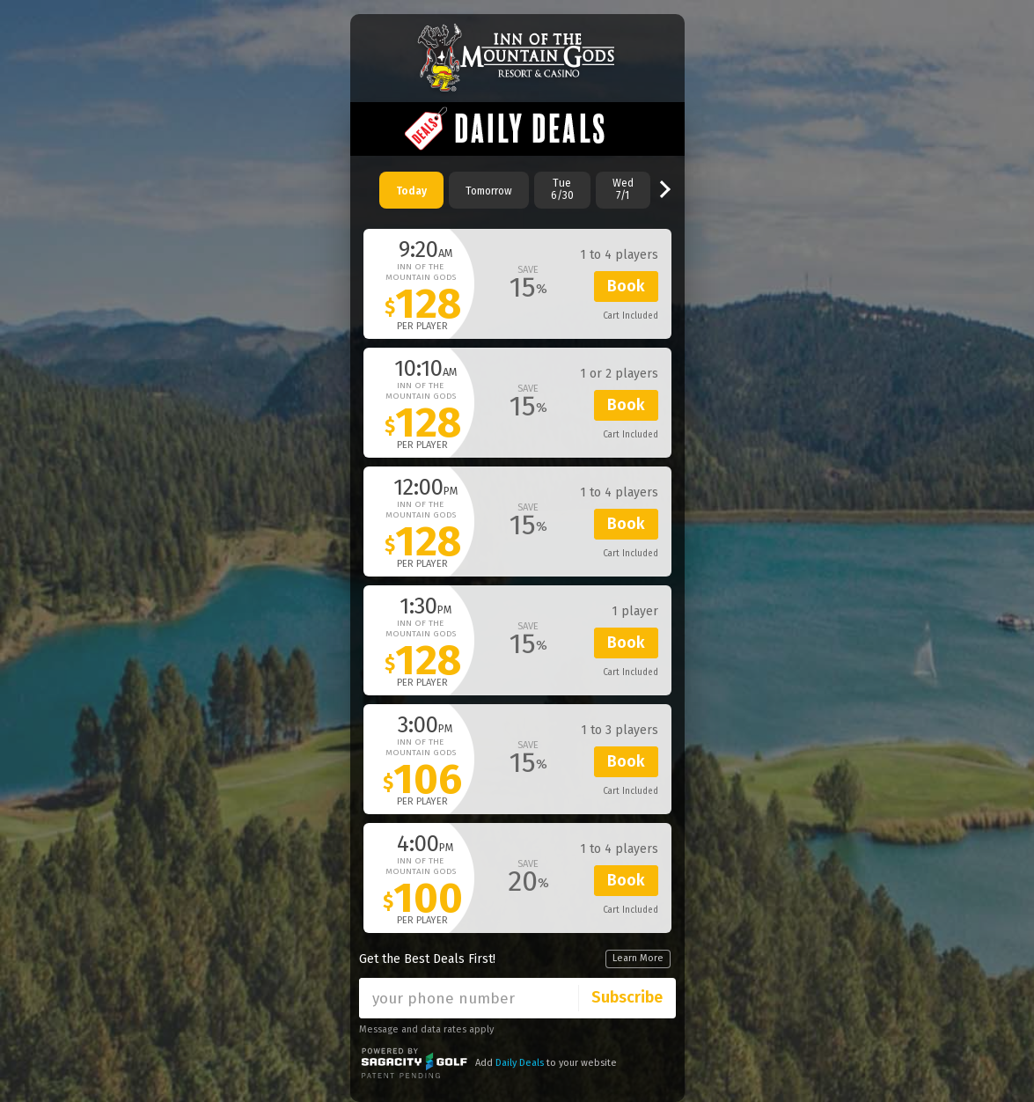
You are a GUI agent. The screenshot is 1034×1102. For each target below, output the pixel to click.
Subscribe (627, 997)
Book (626, 286)
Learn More (638, 958)
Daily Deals (519, 1063)
